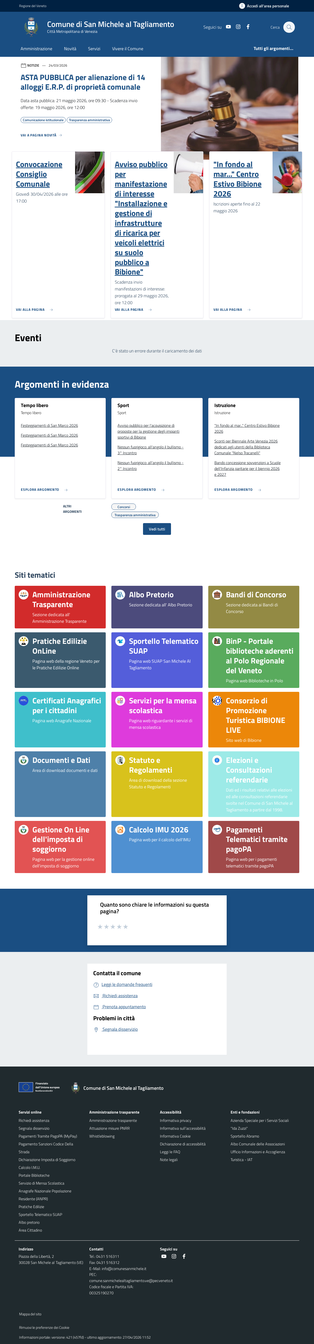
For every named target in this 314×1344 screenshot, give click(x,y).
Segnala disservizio (34, 1128)
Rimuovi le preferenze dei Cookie (44, 1327)
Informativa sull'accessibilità (183, 1128)
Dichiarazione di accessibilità (183, 1144)
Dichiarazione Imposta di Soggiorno (47, 1160)
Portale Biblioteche (34, 1175)
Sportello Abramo (245, 1136)
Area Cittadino (30, 1230)
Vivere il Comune (127, 48)
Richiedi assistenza (34, 1120)
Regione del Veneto (32, 5)
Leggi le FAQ (170, 1152)
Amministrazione (36, 48)
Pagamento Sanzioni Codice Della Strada (46, 1148)
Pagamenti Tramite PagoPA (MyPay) (48, 1136)
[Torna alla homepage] (120, 1088)
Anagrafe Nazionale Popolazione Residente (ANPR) (45, 1195)
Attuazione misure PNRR (109, 1128)
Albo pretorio (29, 1222)
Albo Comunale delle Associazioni (258, 1144)
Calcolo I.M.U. (29, 1167)
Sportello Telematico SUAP (40, 1214)
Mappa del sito (30, 1314)
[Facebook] (245, 27)
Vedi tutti (157, 529)
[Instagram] (236, 27)
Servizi (94, 48)
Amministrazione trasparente (113, 1120)
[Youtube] (226, 27)
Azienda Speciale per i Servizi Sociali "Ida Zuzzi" (260, 1124)
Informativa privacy (175, 1120)
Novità (70, 48)
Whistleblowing (102, 1136)
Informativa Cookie (175, 1136)
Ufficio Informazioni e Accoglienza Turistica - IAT (258, 1156)
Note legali (169, 1160)
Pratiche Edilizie (31, 1207)
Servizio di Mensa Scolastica (41, 1183)
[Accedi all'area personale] (266, 6)
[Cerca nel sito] (289, 27)
